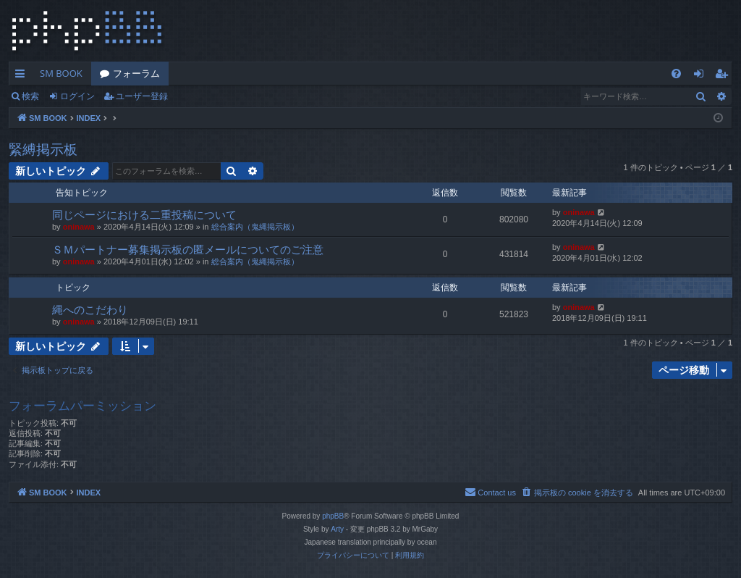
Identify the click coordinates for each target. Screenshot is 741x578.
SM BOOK (61, 73)
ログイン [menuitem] (702, 76)
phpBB (333, 516)
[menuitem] (676, 73)
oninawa (79, 226)
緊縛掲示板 (43, 149)
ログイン (77, 96)
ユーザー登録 (142, 96)
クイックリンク (22, 76)
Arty (337, 529)
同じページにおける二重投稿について (144, 214)
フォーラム (136, 73)
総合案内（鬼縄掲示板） (255, 226)
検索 (30, 96)
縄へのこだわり (90, 309)
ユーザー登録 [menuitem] (724, 76)
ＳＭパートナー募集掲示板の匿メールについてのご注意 (187, 249)
